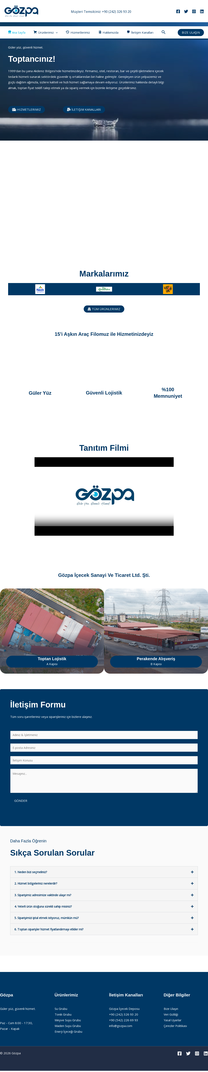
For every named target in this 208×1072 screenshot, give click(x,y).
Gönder (20, 802)
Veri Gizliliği (171, 1016)
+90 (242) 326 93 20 (116, 11)
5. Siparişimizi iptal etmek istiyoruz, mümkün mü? (48, 919)
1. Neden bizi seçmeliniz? (31, 873)
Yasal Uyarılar (173, 1021)
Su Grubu (61, 1010)
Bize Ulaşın (171, 1010)
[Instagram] (194, 11)
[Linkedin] (202, 11)
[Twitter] (186, 11)
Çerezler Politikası (176, 1027)
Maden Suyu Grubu (68, 1027)
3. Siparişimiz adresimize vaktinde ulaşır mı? (44, 896)
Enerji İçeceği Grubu (68, 1033)
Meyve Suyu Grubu (68, 1021)
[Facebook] (178, 11)
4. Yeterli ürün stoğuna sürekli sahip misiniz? (44, 908)
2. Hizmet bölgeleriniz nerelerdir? (37, 885)
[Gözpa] (21, 11)
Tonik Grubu (63, 1016)
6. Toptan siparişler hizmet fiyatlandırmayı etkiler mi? (51, 930)
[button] (53, 32)
